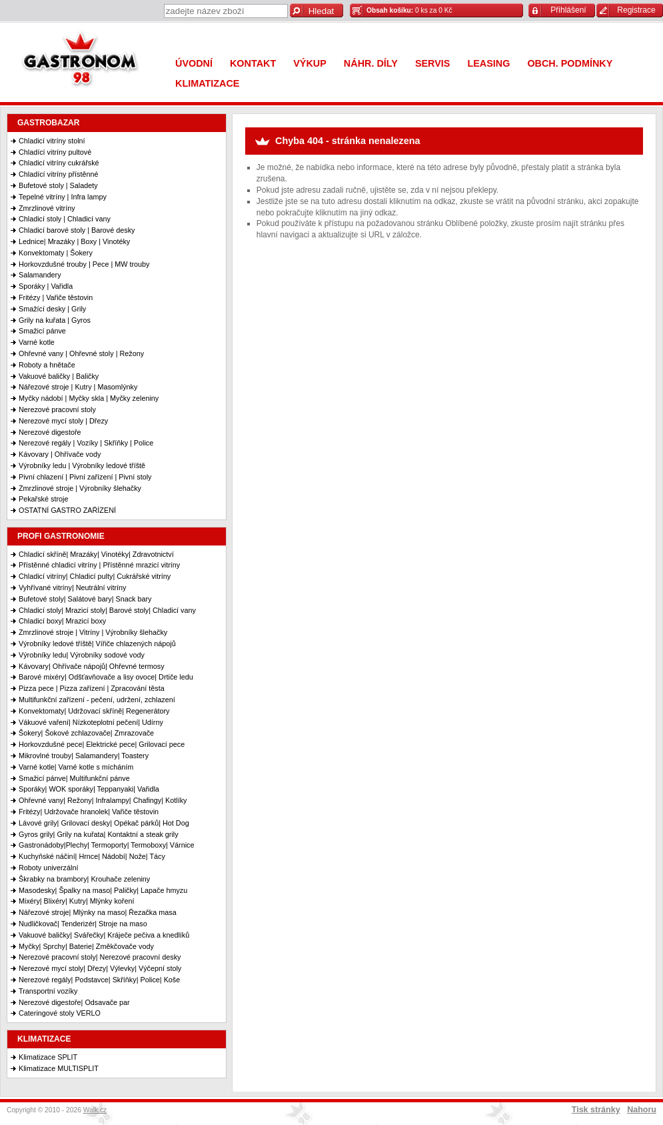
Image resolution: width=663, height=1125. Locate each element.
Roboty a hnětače (47, 365)
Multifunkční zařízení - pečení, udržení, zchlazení (97, 700)
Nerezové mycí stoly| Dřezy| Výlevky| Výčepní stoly (100, 968)
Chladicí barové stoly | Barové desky (77, 230)
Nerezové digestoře (50, 432)
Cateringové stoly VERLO (60, 1013)
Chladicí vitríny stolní (52, 141)
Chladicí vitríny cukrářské (59, 163)
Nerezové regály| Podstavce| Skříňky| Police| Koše (99, 980)
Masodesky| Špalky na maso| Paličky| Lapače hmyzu (103, 890)
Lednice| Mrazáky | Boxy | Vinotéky (74, 241)
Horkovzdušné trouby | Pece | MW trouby (84, 264)
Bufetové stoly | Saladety (58, 185)
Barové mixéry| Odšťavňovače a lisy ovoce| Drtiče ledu (106, 677)
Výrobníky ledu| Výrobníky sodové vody (82, 655)
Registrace (636, 10)
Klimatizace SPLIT (48, 1057)
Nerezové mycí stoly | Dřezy (63, 421)
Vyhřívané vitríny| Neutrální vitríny (72, 588)
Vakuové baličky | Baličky (59, 376)
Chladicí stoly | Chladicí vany (65, 219)
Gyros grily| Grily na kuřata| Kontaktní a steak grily (99, 834)
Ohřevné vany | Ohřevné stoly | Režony (81, 353)
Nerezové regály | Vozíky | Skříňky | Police (86, 443)
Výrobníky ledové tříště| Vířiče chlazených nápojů (97, 644)
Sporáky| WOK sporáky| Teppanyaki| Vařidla (89, 789)
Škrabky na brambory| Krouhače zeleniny (84, 879)
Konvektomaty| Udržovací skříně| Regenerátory (94, 711)
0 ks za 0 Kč (409, 10)
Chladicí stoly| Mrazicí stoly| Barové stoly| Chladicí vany (107, 610)
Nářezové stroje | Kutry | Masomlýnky (78, 387)
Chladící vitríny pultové (55, 152)
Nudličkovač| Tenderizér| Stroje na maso (83, 924)
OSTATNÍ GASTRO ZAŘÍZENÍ (67, 510)
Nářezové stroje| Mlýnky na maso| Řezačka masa (98, 912)
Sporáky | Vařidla (46, 286)
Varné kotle (37, 342)
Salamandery (40, 275)
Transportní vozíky (48, 991)
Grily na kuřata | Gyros (55, 320)
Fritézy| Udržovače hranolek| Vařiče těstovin (89, 812)
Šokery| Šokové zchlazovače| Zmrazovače (86, 733)
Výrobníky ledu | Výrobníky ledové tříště (82, 465)
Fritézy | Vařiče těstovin (56, 297)
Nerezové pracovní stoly (57, 409)
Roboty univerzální (48, 868)
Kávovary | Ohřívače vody (60, 454)
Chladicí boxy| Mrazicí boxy (62, 621)
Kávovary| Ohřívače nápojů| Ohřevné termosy (92, 666)
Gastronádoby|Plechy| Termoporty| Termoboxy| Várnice (106, 845)
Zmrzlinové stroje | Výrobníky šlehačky (80, 488)
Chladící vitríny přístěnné (58, 174)
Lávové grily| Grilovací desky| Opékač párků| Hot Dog (104, 823)
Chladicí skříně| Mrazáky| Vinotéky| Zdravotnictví (96, 554)
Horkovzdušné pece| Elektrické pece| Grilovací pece (102, 744)
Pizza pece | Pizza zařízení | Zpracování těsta (92, 688)
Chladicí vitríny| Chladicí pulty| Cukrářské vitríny (95, 576)
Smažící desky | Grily (52, 309)
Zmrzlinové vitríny (47, 208)
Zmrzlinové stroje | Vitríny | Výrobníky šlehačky (93, 632)
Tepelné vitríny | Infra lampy (63, 197)
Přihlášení (568, 10)
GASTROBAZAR (48, 122)
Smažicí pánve (42, 331)
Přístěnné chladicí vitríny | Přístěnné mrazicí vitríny (99, 565)
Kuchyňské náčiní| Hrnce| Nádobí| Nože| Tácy (92, 856)
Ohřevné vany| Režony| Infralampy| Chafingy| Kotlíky (103, 800)
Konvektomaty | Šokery (56, 253)
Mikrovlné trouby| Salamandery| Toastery (84, 756)
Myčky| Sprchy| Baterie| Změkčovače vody (86, 946)
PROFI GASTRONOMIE (61, 536)
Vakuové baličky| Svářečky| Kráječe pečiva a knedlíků (104, 935)
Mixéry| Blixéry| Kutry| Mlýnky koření (76, 901)
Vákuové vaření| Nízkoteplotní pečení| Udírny (91, 722)
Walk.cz (95, 1110)
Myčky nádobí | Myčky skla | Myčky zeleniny (89, 398)
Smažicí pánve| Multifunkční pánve (74, 778)
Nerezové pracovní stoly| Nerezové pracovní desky (100, 957)
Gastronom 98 (83, 61)
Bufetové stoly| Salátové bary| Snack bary (85, 599)
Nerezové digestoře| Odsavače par (74, 1002)
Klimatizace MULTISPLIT (59, 1068)
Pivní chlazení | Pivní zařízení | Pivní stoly (85, 477)
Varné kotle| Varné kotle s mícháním (76, 767)
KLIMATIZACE (44, 1039)
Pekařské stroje (43, 499)
